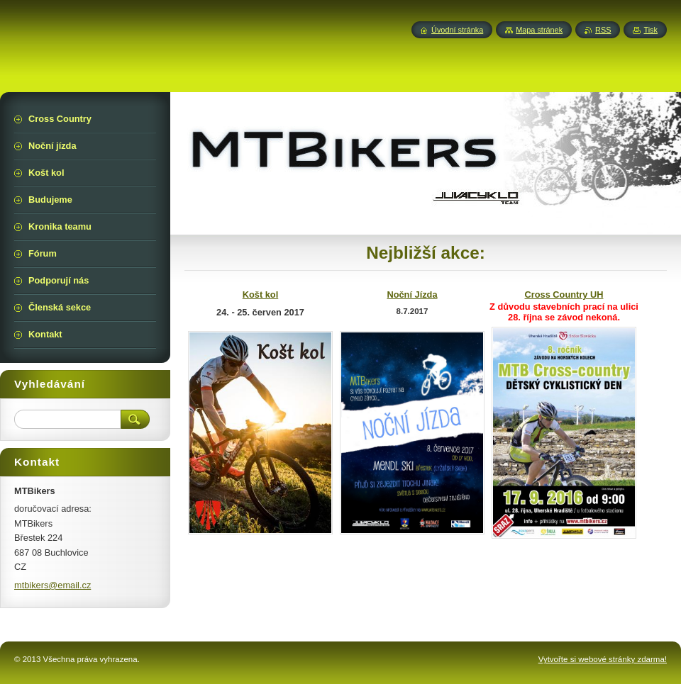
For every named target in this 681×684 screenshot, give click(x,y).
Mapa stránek (539, 30)
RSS (603, 30)
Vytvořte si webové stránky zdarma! (602, 659)
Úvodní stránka (457, 30)
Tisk (650, 30)
